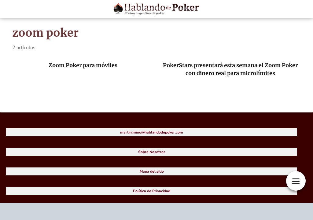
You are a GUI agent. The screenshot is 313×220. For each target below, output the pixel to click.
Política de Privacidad (151, 191)
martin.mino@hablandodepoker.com (151, 132)
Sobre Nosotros (151, 151)
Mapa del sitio (152, 171)
